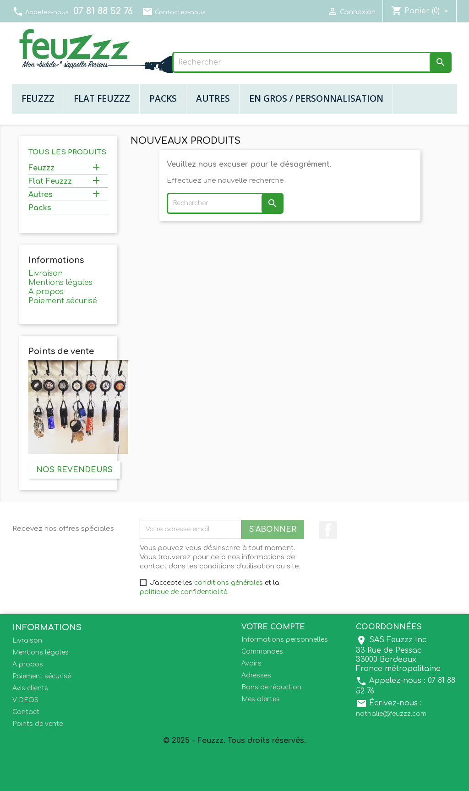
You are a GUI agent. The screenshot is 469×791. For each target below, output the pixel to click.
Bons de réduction (271, 687)
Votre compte (273, 627)
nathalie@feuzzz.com (391, 713)
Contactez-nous (174, 12)
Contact (25, 712)
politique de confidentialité (183, 592)
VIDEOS (25, 700)
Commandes (262, 651)
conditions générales (228, 582)
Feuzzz (38, 98)
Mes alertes (260, 699)
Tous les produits (67, 152)
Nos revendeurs (74, 470)
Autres (213, 98)
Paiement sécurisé (62, 301)
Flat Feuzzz (102, 98)
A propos (46, 292)
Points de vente (37, 723)
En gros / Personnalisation (316, 98)
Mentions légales (60, 282)
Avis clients (30, 688)
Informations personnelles (284, 639)
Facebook (328, 530)
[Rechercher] (312, 62)
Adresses (256, 675)
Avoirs (251, 663)
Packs (163, 98)
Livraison (45, 273)
